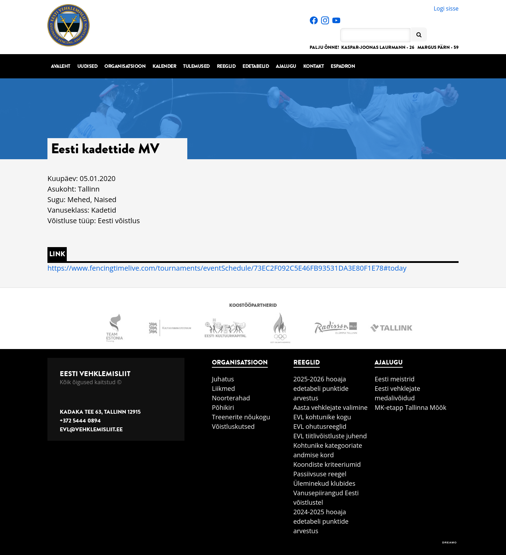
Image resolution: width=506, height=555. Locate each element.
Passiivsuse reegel (319, 474)
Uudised (87, 66)
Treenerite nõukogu (241, 417)
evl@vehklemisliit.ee (91, 429)
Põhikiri (223, 407)
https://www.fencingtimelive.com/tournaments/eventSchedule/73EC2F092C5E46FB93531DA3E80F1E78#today (227, 268)
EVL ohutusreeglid (319, 426)
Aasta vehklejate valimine (330, 407)
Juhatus (223, 379)
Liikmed (223, 388)
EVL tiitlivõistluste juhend (330, 436)
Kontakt (313, 66)
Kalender (164, 66)
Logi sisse (446, 8)
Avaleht (60, 66)
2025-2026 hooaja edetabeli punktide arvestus (321, 388)
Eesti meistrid (395, 379)
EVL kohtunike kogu (322, 417)
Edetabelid (255, 66)
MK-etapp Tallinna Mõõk (410, 407)
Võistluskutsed (233, 426)
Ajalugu (286, 66)
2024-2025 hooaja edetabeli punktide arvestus (321, 521)
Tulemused (196, 66)
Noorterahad (231, 398)
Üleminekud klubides (324, 483)
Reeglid (226, 66)
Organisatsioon (124, 66)
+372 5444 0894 (80, 421)
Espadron (343, 66)
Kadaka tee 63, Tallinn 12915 (100, 412)
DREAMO (449, 542)
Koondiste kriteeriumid (327, 464)
